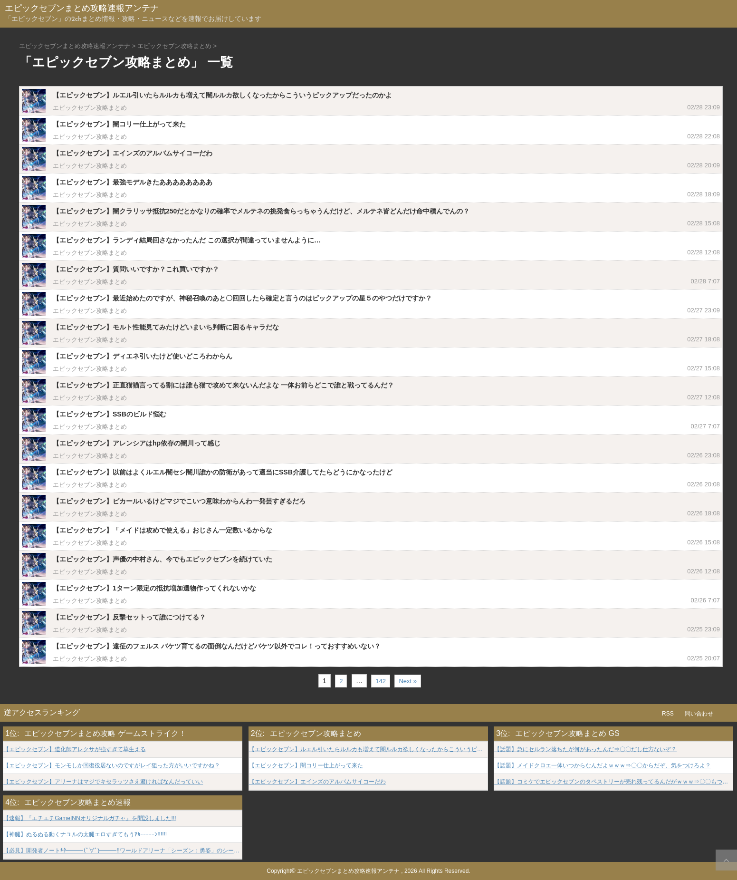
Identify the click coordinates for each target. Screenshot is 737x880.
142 (380, 681)
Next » (408, 681)
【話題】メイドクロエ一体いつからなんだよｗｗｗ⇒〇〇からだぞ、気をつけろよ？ (602, 766)
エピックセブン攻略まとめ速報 (77, 802)
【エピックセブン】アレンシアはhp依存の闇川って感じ (136, 443)
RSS (668, 713)
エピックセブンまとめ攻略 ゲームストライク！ (105, 733)
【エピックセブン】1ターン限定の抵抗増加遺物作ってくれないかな (154, 588)
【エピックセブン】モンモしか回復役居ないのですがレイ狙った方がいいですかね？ (111, 766)
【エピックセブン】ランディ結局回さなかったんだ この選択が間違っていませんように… (187, 240)
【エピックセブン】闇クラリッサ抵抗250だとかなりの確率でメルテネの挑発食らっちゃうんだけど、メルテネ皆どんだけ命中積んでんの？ (261, 211)
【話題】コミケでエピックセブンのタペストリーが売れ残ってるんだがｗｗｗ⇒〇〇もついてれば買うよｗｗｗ (613, 782)
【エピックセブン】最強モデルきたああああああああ (132, 182)
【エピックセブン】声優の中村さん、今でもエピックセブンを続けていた (162, 559)
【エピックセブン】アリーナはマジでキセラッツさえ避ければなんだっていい (103, 782)
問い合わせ (699, 713)
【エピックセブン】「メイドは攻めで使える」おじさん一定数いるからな (162, 530)
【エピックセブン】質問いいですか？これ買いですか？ (136, 269)
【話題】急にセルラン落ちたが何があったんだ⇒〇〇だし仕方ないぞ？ (585, 749)
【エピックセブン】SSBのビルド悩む (109, 414)
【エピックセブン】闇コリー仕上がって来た (119, 124)
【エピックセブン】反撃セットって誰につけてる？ (129, 617)
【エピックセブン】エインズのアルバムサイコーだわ (132, 153)
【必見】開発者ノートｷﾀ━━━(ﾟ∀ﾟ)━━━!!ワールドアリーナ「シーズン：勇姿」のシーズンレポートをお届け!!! (122, 851)
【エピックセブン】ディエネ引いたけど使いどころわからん (142, 356)
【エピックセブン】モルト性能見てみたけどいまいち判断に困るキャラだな (166, 327)
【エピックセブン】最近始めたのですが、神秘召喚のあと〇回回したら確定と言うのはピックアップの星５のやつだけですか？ (242, 298)
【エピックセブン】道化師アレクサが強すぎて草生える (74, 749)
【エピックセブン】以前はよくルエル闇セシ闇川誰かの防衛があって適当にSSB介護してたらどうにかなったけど (222, 472)
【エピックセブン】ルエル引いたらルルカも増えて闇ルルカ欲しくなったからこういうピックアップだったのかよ (222, 95)
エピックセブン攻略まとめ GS (567, 733)
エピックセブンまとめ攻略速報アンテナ (82, 8)
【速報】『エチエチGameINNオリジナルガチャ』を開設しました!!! (89, 818)
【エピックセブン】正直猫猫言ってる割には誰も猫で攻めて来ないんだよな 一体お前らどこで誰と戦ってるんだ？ (223, 385)
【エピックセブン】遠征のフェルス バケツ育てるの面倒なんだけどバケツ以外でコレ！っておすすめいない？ (217, 646)
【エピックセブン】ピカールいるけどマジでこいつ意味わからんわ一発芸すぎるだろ (179, 501)
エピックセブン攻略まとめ (90, 107)
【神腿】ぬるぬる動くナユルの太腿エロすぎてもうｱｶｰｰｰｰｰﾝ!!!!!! (85, 835)
